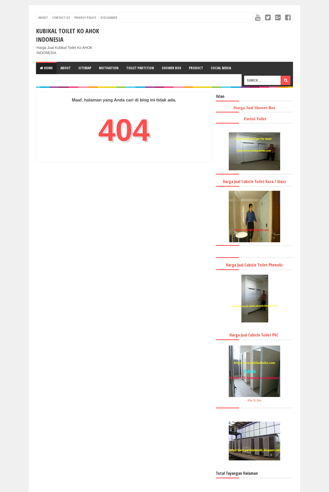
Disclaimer (108, 17)
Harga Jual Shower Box (255, 108)
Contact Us (61, 17)
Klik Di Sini (254, 400)
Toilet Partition (140, 67)
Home (46, 67)
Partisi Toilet (254, 119)
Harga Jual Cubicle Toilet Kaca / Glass (254, 181)
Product (196, 67)
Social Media (221, 67)
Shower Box (171, 67)
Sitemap (84, 67)
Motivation (108, 67)
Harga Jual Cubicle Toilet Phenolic (254, 265)
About (43, 17)
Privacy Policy (85, 17)
